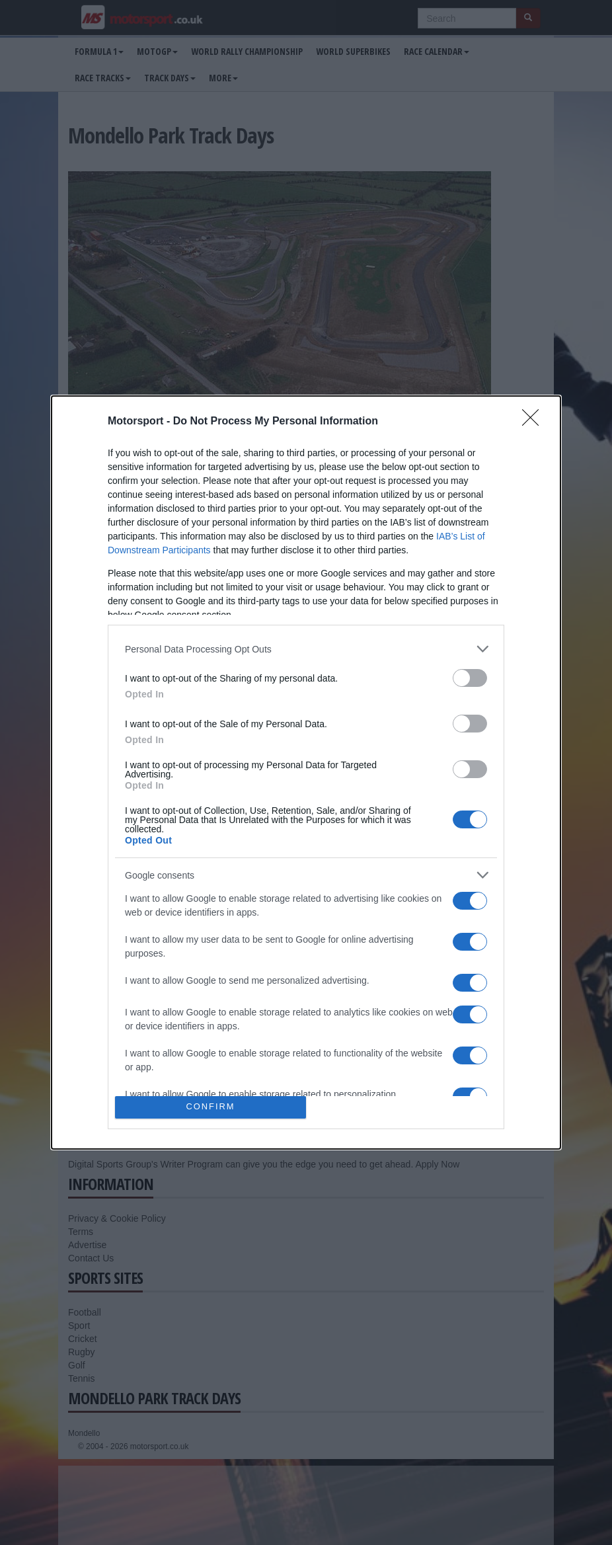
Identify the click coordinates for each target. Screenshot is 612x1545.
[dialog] (306, 772)
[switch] (470, 678)
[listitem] (306, 649)
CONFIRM (210, 1107)
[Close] (534, 421)
